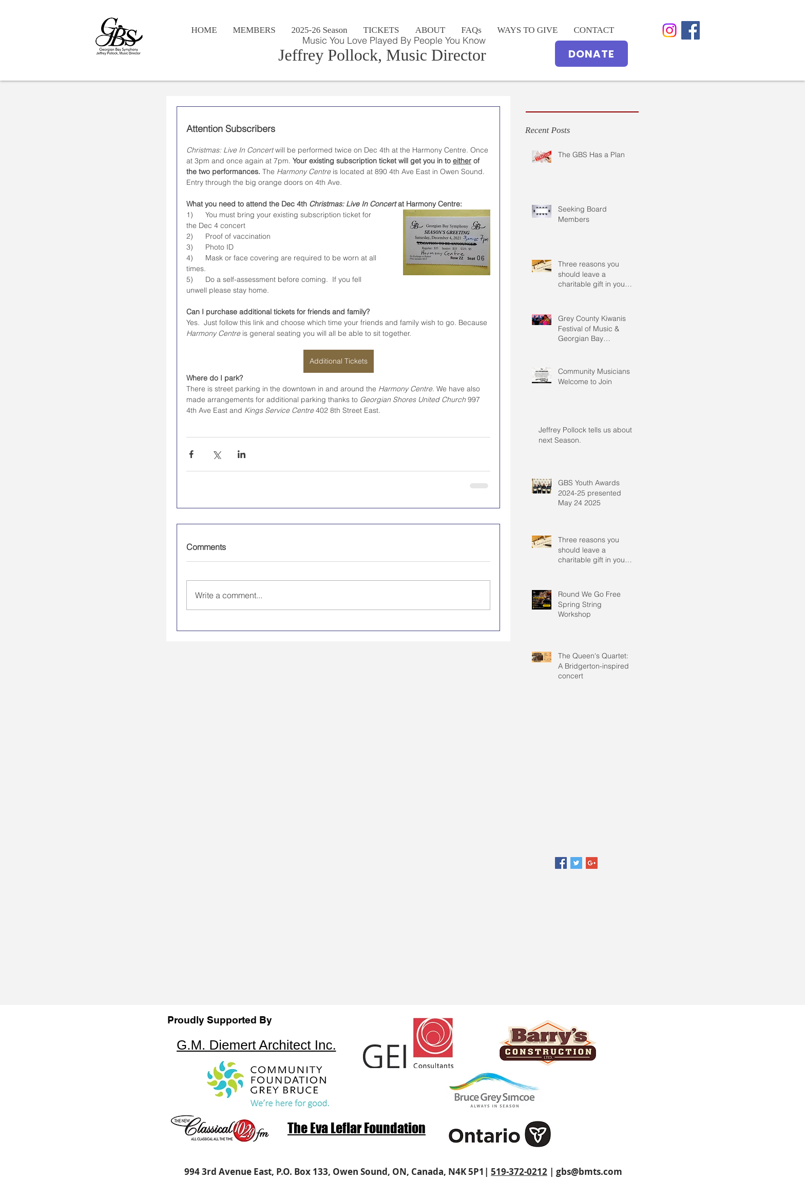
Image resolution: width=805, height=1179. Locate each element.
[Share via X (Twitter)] (216, 454)
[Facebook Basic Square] (561, 863)
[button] (430, 30)
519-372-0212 (519, 1171)
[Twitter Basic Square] (576, 863)
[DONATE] (591, 54)
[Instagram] (669, 30)
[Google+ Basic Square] (592, 863)
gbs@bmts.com (589, 1171)
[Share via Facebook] (191, 454)
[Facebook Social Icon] (690, 30)
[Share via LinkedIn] (241, 454)
